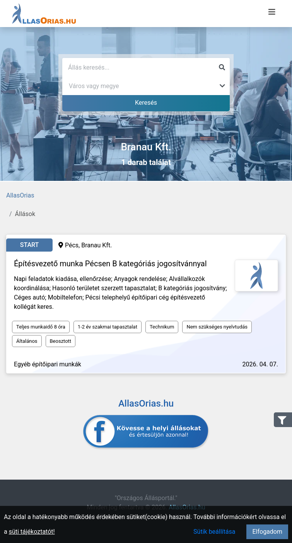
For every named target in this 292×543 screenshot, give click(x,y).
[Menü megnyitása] (271, 11)
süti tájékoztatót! (32, 531)
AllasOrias (20, 195)
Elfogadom (267, 531)
